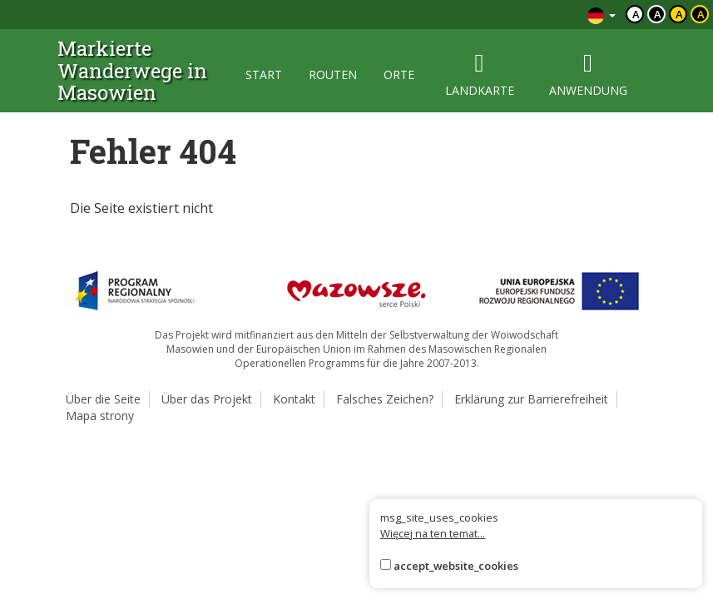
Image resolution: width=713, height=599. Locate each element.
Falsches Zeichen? (384, 399)
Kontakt (294, 399)
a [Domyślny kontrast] (636, 14)
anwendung (588, 74)
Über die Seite (103, 399)
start (263, 74)
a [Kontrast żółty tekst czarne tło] (701, 14)
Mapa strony (100, 415)
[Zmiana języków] (601, 14)
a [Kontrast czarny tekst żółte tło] (679, 14)
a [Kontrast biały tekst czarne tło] (657, 14)
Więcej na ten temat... (432, 533)
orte (399, 74)
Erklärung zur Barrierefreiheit (531, 399)
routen (333, 74)
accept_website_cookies (456, 565)
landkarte (479, 74)
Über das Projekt (206, 399)
